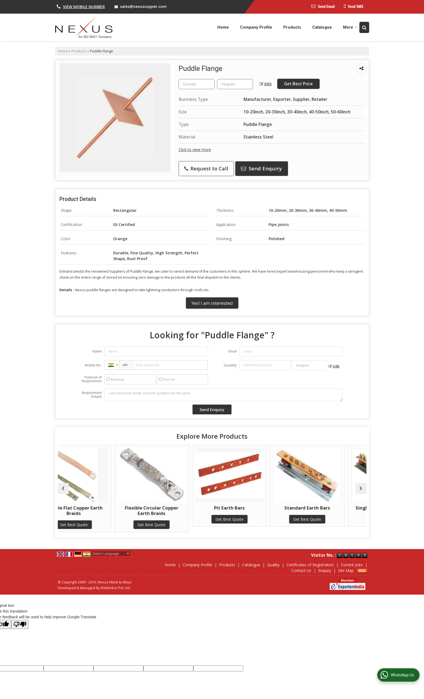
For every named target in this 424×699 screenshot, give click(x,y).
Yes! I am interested (212, 303)
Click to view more (195, 149)
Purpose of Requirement (92, 379)
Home (223, 27)
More (350, 27)
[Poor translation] (20, 624)
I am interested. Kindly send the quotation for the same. (223, 394)
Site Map (346, 570)
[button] (84, 6)
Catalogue (322, 27)
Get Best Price (298, 84)
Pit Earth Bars (251, 508)
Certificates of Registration (310, 564)
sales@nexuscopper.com (143, 6)
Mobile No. (93, 365)
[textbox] (235, 84)
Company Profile (256, 27)
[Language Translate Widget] (110, 553)
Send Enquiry (261, 168)
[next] (361, 488)
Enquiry (324, 570)
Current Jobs (352, 564)
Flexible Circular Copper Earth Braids (173, 510)
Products (292, 27)
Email (232, 351)
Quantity (230, 365)
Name (97, 351)
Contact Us (301, 570)
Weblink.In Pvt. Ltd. (116, 588)
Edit (266, 83)
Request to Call (206, 168)
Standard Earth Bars (329, 508)
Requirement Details (92, 395)
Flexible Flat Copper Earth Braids (95, 510)
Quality (273, 564)
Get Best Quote (95, 524)
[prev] (63, 488)
